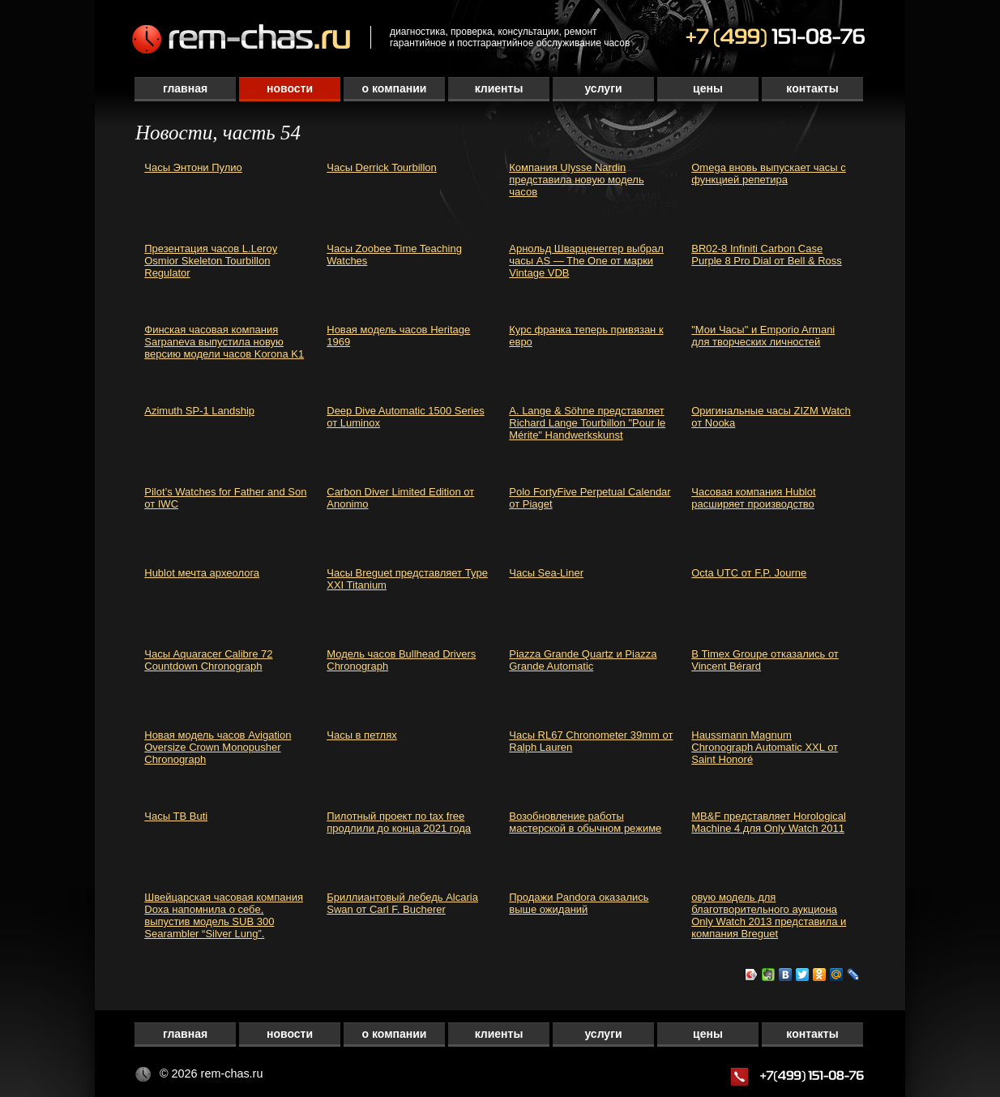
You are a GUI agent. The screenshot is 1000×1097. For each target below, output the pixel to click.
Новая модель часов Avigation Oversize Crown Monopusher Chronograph (217, 747)
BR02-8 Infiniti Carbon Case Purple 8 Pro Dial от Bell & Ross (766, 254)
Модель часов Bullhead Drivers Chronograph (401, 660)
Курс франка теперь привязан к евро (586, 336)
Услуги (603, 88)
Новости (290, 88)
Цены (708, 88)
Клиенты (499, 88)
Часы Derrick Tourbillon (382, 167)
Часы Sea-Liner (546, 573)
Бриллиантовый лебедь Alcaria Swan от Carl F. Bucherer (402, 903)
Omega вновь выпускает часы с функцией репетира (768, 173)
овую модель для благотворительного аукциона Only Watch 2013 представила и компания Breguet (768, 915)
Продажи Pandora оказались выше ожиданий (578, 903)
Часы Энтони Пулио (193, 167)
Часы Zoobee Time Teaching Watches (394, 254)
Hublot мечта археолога (201, 573)
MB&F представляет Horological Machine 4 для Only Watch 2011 (768, 822)
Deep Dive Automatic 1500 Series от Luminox (405, 417)
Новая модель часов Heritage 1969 (398, 336)
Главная (185, 88)
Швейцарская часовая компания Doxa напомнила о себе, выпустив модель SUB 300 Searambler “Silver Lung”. (223, 915)
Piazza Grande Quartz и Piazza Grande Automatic (582, 660)
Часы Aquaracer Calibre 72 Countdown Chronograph (208, 660)
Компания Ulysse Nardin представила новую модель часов (576, 179)
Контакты (812, 88)
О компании (394, 88)
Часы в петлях (362, 735)
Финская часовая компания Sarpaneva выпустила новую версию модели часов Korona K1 (224, 342)
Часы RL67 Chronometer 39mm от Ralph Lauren (591, 741)
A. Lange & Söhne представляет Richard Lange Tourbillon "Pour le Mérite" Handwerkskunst (587, 423)
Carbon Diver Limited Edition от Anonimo (400, 498)
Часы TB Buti (175, 816)
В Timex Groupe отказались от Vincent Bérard (765, 660)
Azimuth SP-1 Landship (199, 411)
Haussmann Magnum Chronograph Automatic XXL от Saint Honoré (764, 747)
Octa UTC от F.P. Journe (748, 573)
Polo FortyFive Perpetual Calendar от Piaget (589, 498)
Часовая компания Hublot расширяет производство (753, 498)
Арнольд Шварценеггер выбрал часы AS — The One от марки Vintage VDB (586, 260)
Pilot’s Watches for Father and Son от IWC (225, 498)
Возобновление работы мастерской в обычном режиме (585, 822)
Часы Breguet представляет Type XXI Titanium (407, 579)
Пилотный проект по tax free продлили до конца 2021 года (399, 822)
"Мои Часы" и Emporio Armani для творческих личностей (763, 336)
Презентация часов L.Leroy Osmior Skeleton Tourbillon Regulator (210, 260)
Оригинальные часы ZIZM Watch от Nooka (771, 417)
